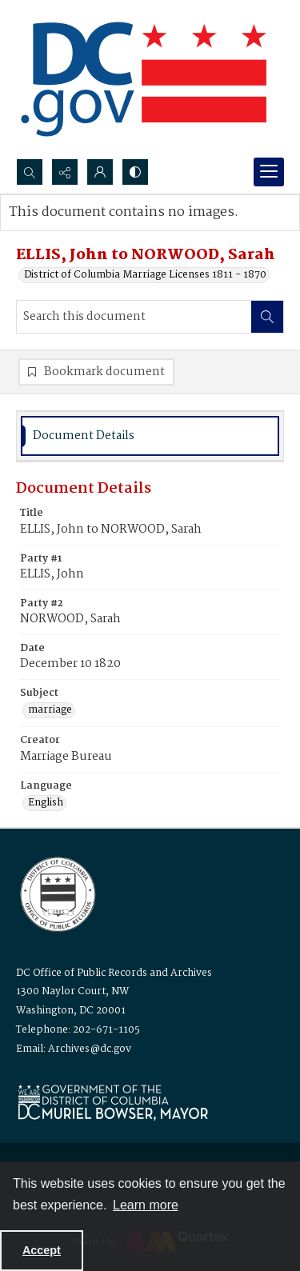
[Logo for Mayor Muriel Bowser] (113, 1102)
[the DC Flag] (144, 79)
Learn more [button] (145, 1205)
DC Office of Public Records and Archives (114, 973)
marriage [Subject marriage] (50, 710)
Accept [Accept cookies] (41, 1250)
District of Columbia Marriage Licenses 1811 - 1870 (145, 275)
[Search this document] (134, 317)
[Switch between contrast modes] (135, 172)
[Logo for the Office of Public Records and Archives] (56, 893)
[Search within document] (267, 317)
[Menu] (269, 172)
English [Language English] (45, 803)
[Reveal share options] (65, 172)
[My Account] (100, 172)
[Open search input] (29, 172)
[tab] (150, 436)
